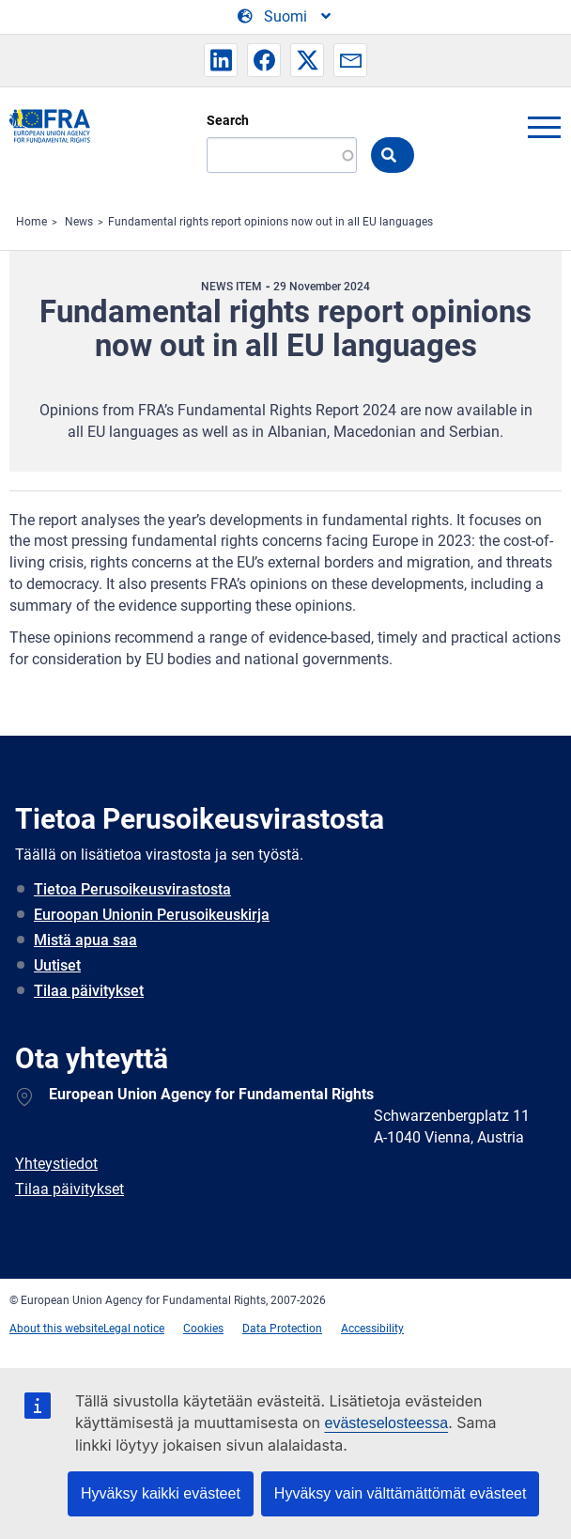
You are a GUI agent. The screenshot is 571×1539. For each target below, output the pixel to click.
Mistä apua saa (85, 940)
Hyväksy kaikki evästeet (160, 1493)
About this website (56, 1328)
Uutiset (57, 965)
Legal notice (133, 1328)
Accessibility (372, 1328)
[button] (221, 60)
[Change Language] (285, 17)
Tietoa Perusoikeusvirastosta (132, 889)
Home (31, 221)
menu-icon (543, 127)
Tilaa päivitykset (89, 991)
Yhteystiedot (56, 1164)
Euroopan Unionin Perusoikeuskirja (152, 915)
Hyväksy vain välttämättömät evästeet (400, 1493)
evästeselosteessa (386, 1423)
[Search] (282, 155)
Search (228, 120)
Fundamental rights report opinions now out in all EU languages (270, 221)
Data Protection (282, 1328)
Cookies (203, 1328)
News (79, 221)
